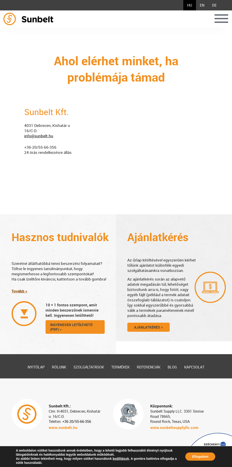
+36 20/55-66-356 (76, 421)
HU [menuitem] (189, 5)
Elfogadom (200, 456)
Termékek (120, 367)
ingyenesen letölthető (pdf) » (71, 326)
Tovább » (19, 291)
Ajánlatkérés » (148, 327)
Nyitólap (36, 367)
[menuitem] (189, 5)
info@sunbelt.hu (38, 135)
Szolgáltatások (88, 367)
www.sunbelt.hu (63, 427)
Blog (172, 367)
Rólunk (59, 367)
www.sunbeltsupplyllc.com (174, 427)
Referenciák (148, 367)
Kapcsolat (194, 367)
